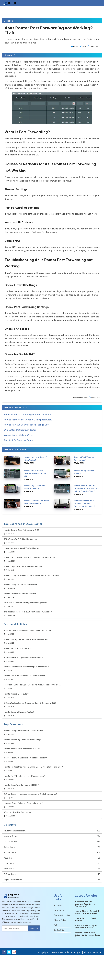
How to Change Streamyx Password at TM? (23, 732)
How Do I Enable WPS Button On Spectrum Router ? (26, 668)
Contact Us (59, 929)
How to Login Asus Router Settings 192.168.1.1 (24, 568)
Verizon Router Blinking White (18, 434)
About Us (58, 905)
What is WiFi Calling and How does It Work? (23, 659)
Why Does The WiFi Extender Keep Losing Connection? (28, 632)
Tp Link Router (10, 852)
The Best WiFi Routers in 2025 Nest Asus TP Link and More (29, 613)
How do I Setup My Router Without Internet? (23, 805)
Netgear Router (11, 836)
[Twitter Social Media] (9, 951)
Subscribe (34, 928)
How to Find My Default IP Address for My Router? (26, 641)
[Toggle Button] (100, 3)
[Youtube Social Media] (14, 951)
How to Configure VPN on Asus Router (20, 586)
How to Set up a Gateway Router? (19, 713)
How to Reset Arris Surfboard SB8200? (21, 786)
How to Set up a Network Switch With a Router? (25, 677)
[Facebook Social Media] (4, 951)
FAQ (55, 924)
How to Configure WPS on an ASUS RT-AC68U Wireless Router (31, 577)
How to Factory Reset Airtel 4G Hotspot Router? (28, 419)
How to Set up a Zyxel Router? (17, 650)
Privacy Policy (60, 920)
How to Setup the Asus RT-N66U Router (21, 550)
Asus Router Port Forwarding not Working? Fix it (25, 604)
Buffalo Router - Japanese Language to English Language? (30, 795)
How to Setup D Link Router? (16, 695)
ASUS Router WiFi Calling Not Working (20, 541)
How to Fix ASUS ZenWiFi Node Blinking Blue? (26, 424)
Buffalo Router (10, 874)
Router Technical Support (69, 952)
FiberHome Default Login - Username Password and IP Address (32, 686)
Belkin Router (9, 846)
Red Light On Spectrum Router (19, 439)
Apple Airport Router (13, 879)
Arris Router (9, 868)
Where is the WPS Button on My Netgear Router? (25, 759)
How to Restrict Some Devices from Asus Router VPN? (35, 473)
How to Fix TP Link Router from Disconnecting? (24, 777)
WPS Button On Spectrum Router (20, 429)
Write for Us (59, 910)
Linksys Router (10, 841)
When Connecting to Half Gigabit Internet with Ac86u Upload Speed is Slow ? (86, 488)
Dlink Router (9, 863)
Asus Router (9, 857)
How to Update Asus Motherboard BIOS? (22, 750)
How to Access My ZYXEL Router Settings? (23, 741)
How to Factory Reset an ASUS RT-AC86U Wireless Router (30, 559)
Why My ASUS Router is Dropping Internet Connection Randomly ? (84, 503)
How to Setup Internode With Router (20, 595)
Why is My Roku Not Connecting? (18, 814)
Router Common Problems (15, 830)
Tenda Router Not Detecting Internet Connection (28, 414)
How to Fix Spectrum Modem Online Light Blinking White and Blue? (33, 768)
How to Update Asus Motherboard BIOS (21, 531)
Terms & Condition (62, 915)
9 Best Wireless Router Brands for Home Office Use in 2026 (30, 704)
